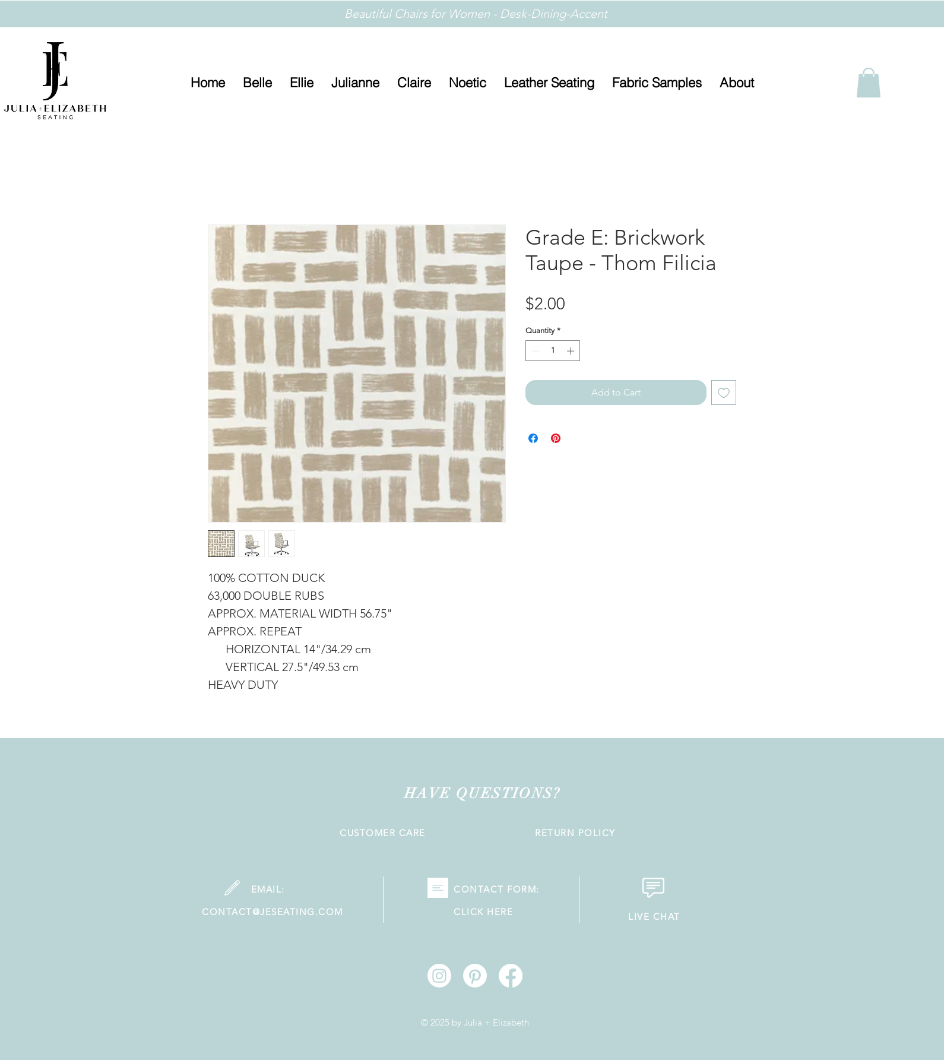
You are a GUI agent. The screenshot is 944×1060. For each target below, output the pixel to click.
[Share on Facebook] (533, 438)
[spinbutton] (553, 351)
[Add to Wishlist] (723, 392)
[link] (868, 82)
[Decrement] (534, 351)
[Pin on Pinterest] (556, 438)
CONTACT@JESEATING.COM (272, 911)
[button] (737, 83)
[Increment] (572, 351)
